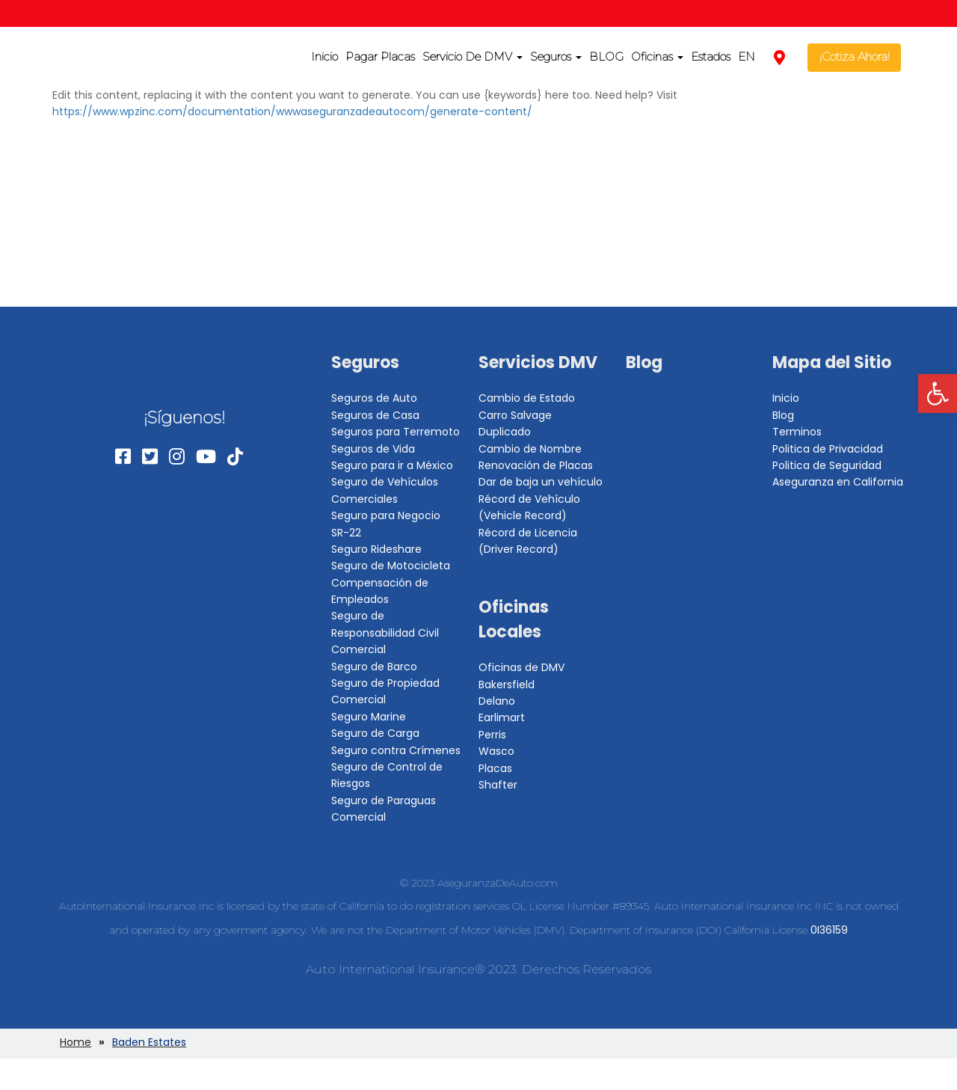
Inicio (324, 56)
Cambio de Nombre (530, 448)
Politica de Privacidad (827, 448)
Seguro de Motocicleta (390, 565)
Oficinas (657, 56)
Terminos (797, 431)
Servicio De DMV (472, 56)
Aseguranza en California (837, 481)
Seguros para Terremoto (395, 431)
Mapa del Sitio (831, 362)
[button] (937, 393)
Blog (644, 362)
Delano (496, 701)
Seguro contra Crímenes (396, 750)
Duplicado (504, 431)
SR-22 (346, 532)
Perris (492, 734)
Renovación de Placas (535, 465)
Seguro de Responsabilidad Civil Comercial (385, 632)
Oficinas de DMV (521, 667)
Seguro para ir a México (392, 465)
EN (746, 56)
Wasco (496, 751)
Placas (495, 768)
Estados (710, 56)
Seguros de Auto (374, 398)
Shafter (497, 784)
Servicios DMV (537, 362)
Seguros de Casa (375, 415)
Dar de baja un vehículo (540, 481)
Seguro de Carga (375, 733)
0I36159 (829, 929)
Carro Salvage (515, 415)
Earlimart (501, 717)
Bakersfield (506, 684)
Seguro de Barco (374, 666)
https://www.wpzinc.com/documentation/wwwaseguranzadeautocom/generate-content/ (292, 111)
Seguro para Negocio (385, 515)
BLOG (606, 56)
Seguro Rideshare (376, 549)
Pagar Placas (380, 56)
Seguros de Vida (373, 448)
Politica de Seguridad (826, 465)
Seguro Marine (368, 716)
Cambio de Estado (526, 398)
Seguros (556, 56)
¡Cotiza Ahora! (854, 56)
